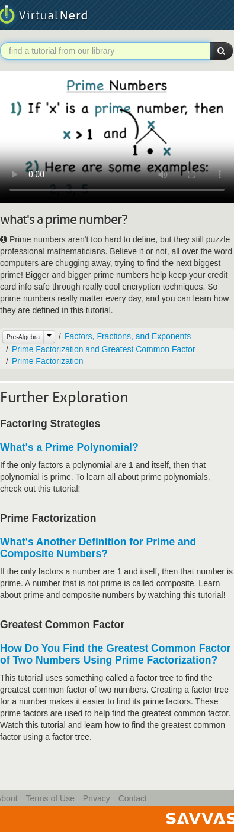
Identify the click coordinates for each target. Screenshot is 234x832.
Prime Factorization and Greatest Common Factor (103, 349)
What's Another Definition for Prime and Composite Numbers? (98, 548)
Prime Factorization (48, 361)
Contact (132, 798)
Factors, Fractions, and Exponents (128, 336)
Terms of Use (49, 798)
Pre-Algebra (23, 336)
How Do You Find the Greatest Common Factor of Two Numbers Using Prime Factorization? (115, 654)
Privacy (96, 798)
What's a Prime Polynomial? (69, 447)
